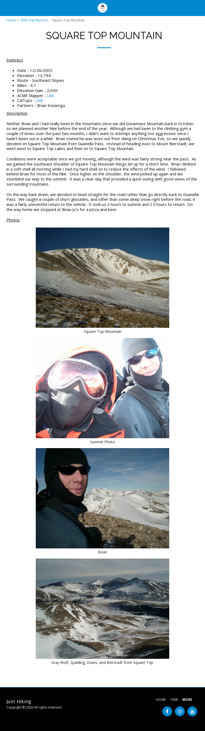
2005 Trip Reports (34, 20)
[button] (5, 7)
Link (50, 95)
